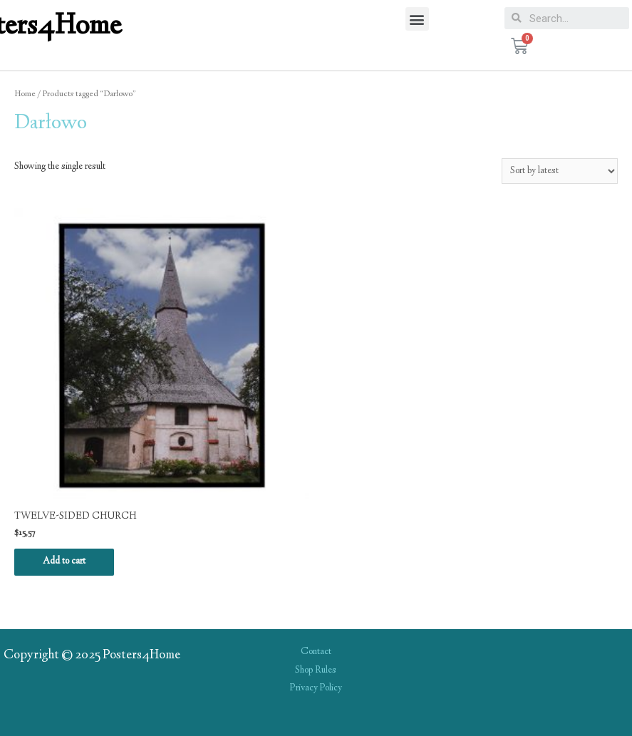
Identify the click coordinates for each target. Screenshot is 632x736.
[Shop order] (560, 171)
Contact (316, 652)
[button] (417, 19)
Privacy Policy (316, 688)
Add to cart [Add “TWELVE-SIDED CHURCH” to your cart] (64, 561)
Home (25, 94)
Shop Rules (315, 670)
